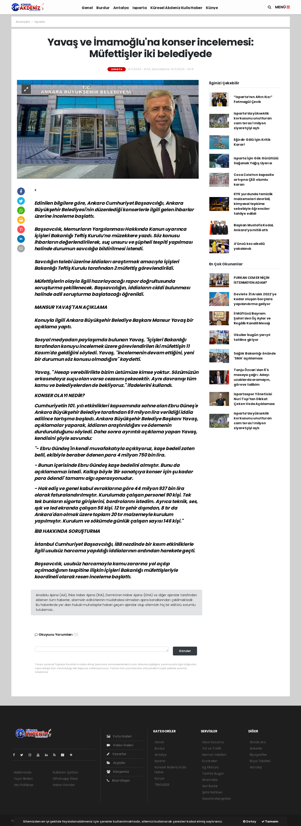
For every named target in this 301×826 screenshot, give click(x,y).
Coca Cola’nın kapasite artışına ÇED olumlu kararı (254, 179)
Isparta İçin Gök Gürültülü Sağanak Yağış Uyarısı (256, 160)
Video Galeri (120, 745)
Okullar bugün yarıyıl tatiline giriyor (252, 337)
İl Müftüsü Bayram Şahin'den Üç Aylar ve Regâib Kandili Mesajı (252, 318)
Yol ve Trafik (211, 748)
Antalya (121, 7)
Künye (212, 7)
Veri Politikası (23, 785)
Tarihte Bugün (213, 773)
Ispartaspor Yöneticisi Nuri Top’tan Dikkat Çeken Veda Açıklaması (254, 399)
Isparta (140, 7)
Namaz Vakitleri (214, 754)
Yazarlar (116, 754)
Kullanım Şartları (65, 772)
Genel (87, 7)
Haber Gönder (64, 785)
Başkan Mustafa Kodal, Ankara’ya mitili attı (254, 227)
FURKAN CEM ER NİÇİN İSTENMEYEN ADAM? (251, 280)
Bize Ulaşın (118, 780)
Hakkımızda (22, 772)
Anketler (256, 748)
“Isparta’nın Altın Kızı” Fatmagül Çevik (253, 99)
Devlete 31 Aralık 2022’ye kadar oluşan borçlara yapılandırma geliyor (255, 299)
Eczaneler (209, 761)
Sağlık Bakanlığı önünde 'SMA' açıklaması (255, 356)
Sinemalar (210, 779)
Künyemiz (118, 771)
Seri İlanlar (210, 786)
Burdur (103, 7)
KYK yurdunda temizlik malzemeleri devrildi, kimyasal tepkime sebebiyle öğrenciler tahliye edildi (253, 204)
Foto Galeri (119, 736)
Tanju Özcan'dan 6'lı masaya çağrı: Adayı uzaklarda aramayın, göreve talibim (252, 377)
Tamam (270, 821)
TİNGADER (162, 784)
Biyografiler (258, 754)
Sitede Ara (258, 742)
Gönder (185, 651)
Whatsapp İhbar (65, 778)
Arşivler (116, 762)
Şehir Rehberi (212, 792)
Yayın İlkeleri (23, 778)
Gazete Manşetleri (216, 798)
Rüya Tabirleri (260, 761)
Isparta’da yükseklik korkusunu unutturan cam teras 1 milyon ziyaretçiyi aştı (253, 120)
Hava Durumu (213, 742)
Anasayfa (23, 22)
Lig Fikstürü (210, 767)
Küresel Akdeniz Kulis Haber (176, 7)
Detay (249, 821)
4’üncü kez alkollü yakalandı (249, 246)
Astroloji (256, 767)
